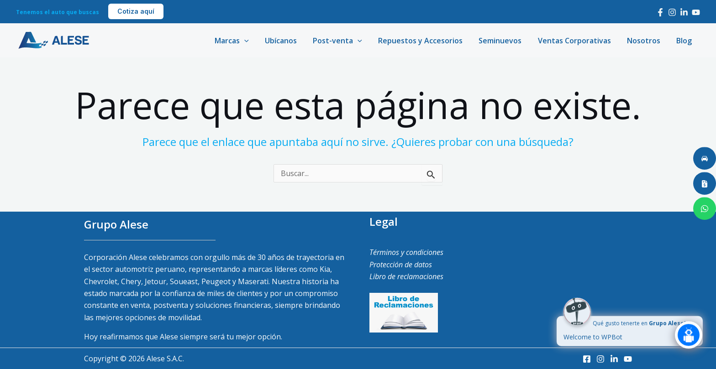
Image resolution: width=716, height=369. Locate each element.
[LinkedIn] (684, 12)
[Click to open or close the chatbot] (688, 339)
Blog (685, 41)
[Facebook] (660, 12)
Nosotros (646, 41)
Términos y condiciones (406, 252)
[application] (255, 40)
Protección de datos (400, 265)
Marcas (243, 40)
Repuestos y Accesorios (427, 41)
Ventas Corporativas (578, 41)
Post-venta (345, 40)
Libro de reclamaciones (406, 276)
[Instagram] (672, 12)
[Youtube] (696, 12)
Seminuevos (505, 41)
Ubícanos (290, 41)
